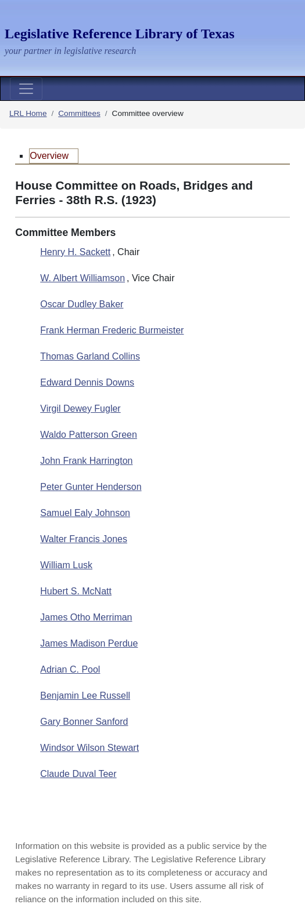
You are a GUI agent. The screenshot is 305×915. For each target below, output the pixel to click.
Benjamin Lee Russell (85, 695)
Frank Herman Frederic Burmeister (112, 330)
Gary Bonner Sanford (84, 722)
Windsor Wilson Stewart (89, 748)
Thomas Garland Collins (90, 356)
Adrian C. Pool (70, 669)
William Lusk (66, 565)
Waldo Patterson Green (88, 435)
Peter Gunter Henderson (90, 487)
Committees (79, 113)
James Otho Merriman (86, 617)
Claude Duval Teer (78, 774)
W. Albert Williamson (82, 278)
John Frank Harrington (86, 461)
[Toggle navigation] (26, 88)
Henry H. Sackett (75, 252)
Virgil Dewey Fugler (80, 408)
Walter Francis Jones (83, 539)
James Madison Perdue (89, 643)
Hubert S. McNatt (76, 591)
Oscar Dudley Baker (81, 304)
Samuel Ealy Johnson (85, 513)
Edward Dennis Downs (87, 382)
